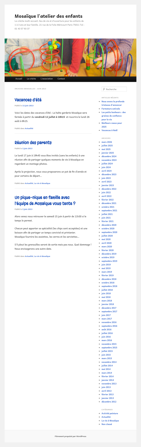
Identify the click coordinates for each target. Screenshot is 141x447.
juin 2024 (106, 167)
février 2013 (108, 394)
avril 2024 (106, 170)
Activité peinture (110, 413)
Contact (61, 78)
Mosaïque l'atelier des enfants (48, 16)
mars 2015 (107, 358)
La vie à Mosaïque (42, 183)
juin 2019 (106, 264)
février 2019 (108, 275)
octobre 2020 (108, 228)
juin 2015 (106, 354)
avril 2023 (106, 181)
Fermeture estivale (111, 108)
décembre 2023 (109, 174)
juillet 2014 (107, 365)
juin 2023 (106, 178)
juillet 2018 (107, 289)
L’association (47, 78)
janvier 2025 (108, 152)
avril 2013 (106, 390)
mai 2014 (106, 369)
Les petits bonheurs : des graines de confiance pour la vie (114, 116)
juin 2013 (106, 387)
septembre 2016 (109, 326)
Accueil (18, 78)
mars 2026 (107, 142)
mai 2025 (106, 149)
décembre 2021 (109, 203)
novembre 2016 (109, 322)
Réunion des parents (33, 142)
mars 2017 (107, 318)
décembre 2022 (109, 188)
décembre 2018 (109, 279)
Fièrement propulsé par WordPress (70, 436)
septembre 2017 (109, 311)
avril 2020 (106, 243)
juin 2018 (106, 293)
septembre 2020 (109, 232)
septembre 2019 (109, 261)
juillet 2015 (107, 351)
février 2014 (108, 376)
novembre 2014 (109, 362)
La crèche (31, 78)
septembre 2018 (109, 286)
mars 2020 (107, 246)
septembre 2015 (109, 347)
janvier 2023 (108, 185)
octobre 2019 (108, 257)
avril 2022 (106, 196)
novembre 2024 (109, 160)
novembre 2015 (109, 344)
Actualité (29, 128)
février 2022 (108, 199)
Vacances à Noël (109, 130)
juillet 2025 (107, 145)
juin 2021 (106, 217)
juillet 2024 (107, 163)
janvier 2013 (108, 398)
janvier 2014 (108, 380)
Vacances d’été (28, 100)
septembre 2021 (109, 210)
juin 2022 (106, 192)
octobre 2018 (108, 282)
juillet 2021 (107, 214)
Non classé (107, 424)
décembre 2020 (109, 225)
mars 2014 (107, 372)
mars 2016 (107, 340)
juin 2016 (106, 336)
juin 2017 (106, 315)
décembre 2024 (109, 156)
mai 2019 (106, 268)
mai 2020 (106, 239)
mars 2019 (107, 271)
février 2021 (108, 221)
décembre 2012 (109, 401)
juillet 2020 (107, 235)
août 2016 (106, 329)
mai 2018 (106, 297)
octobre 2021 (108, 206)
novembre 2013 (109, 383)
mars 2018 (107, 300)
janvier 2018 (108, 304)
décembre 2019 (109, 253)
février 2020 (108, 250)
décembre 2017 (109, 307)
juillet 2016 (107, 333)
